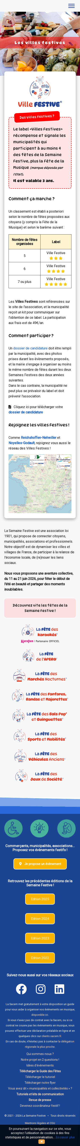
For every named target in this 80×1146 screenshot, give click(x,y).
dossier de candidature (30, 348)
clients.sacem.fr (51, 1036)
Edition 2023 (40, 938)
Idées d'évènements (40, 1065)
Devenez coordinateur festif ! (40, 1105)
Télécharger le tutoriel (40, 1077)
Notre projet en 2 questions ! (40, 1059)
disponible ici (39, 1014)
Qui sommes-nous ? (40, 1054)
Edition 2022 (40, 958)
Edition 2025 (40, 899)
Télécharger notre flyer (40, 1082)
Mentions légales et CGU (40, 1123)
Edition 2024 (40, 919)
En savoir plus (65, 1137)
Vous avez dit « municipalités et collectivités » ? (40, 1088)
